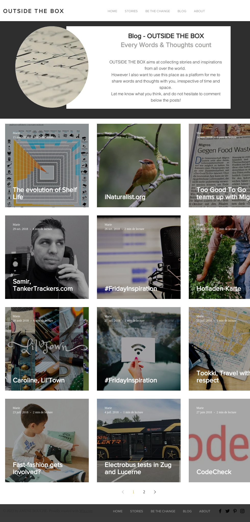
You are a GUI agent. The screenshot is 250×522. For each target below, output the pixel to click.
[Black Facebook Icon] (220, 511)
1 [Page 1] (133, 492)
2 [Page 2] (144, 492)
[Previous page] (122, 492)
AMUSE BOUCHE (33, 511)
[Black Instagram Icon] (242, 511)
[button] (199, 11)
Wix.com (85, 511)
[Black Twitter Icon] (227, 511)
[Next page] (154, 492)
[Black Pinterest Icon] (235, 511)
